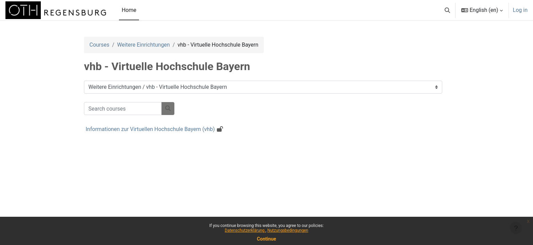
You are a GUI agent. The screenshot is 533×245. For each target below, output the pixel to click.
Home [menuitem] (129, 10)
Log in (520, 10)
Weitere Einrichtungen (143, 45)
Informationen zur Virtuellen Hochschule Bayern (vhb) (150, 129)
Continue (266, 239)
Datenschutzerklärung (245, 230)
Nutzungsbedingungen (287, 230)
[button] (447, 10)
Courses (99, 45)
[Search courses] (123, 108)
